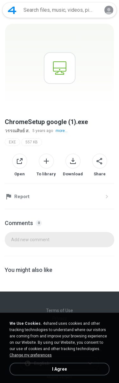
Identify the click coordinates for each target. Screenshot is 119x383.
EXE (12, 142)
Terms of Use (59, 310)
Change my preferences (31, 355)
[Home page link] (12, 10)
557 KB (31, 142)
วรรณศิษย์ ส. (17, 130)
